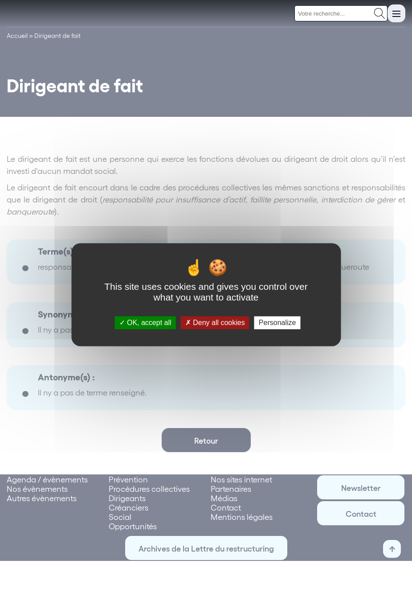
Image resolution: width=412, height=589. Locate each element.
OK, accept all (145, 322)
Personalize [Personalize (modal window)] (277, 322)
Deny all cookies (215, 322)
